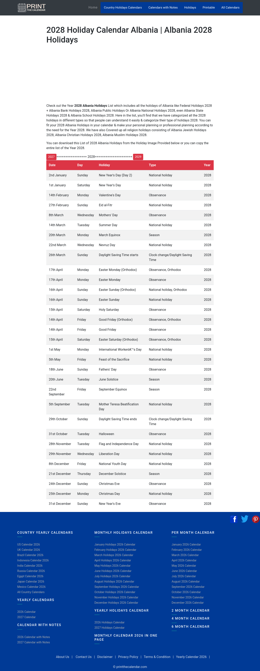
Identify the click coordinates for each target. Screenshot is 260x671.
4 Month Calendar (191, 618)
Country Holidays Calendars (123, 7)
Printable (209, 7)
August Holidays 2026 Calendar (114, 581)
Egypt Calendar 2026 (30, 576)
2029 (138, 156)
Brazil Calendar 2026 (30, 555)
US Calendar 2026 (28, 544)
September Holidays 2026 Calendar (116, 586)
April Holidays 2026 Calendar (112, 560)
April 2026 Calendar (184, 560)
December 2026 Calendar (188, 602)
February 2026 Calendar (187, 549)
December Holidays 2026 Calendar (116, 602)
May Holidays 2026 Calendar (112, 565)
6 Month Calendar (191, 626)
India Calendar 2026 (29, 565)
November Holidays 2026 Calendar (116, 597)
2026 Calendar (26, 611)
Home (94, 7)
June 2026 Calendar (184, 571)
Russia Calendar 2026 (31, 571)
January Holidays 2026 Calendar (114, 544)
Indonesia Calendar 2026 (33, 560)
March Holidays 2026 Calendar (113, 555)
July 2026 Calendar (184, 576)
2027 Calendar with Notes (33, 642)
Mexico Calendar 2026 (31, 586)
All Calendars (230, 7)
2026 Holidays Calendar (109, 622)
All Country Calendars (30, 592)
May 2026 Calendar (184, 565)
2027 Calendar (26, 617)
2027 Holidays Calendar (109, 627)
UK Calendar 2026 (28, 549)
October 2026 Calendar (186, 592)
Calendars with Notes (163, 7)
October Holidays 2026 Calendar (114, 592)
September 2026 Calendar (188, 586)
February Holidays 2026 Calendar (115, 549)
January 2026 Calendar (186, 544)
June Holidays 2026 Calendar (112, 571)
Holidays (190, 7)
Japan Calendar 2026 (30, 581)
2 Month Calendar (191, 610)
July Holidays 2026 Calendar (112, 576)
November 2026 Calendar (188, 597)
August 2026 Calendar (186, 581)
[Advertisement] (23, 132)
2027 (51, 156)
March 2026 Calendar (185, 555)
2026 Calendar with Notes (33, 637)
